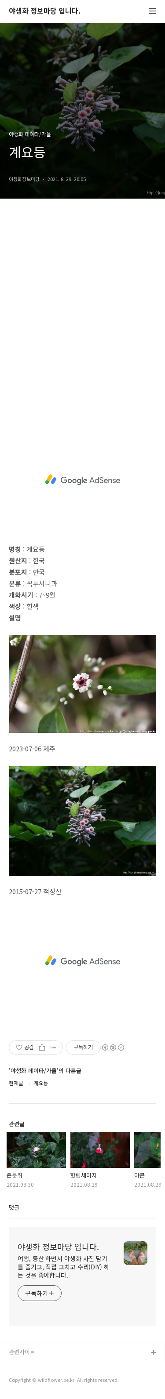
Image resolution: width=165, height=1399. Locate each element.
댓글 (14, 1207)
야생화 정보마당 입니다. (45, 11)
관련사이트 (22, 1352)
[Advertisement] (82, 320)
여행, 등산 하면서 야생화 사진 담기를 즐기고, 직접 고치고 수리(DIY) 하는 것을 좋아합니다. (64, 1266)
